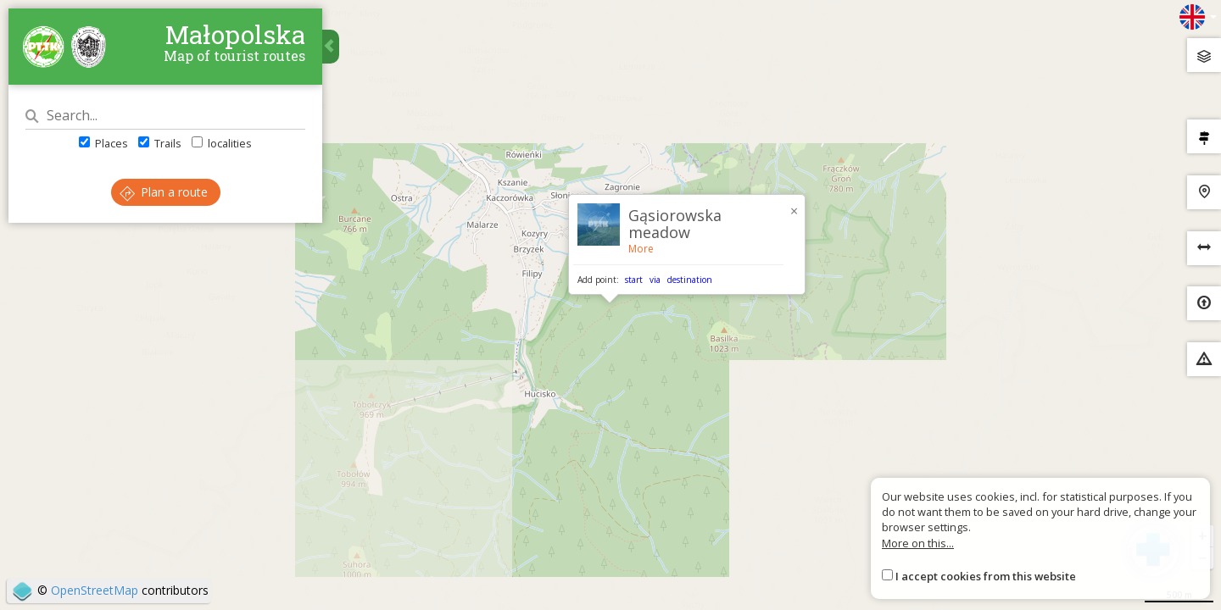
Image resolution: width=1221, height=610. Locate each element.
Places (103, 143)
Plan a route (164, 192)
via (655, 280)
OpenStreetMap (94, 590)
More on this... (918, 543)
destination (689, 280)
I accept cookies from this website (985, 576)
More (641, 248)
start (634, 280)
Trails (159, 143)
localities (222, 143)
